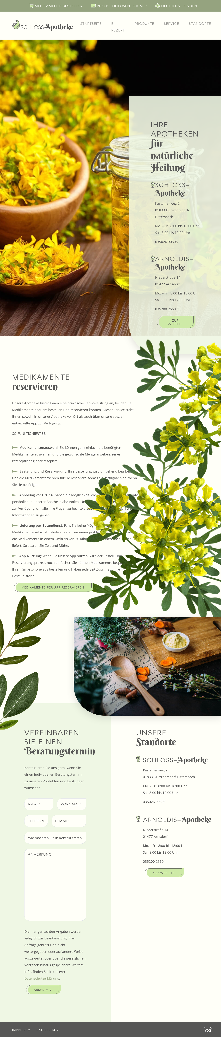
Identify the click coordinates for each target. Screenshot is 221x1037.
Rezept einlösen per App (116, 6)
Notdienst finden (173, 5)
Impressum (21, 1030)
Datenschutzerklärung (41, 978)
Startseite (91, 23)
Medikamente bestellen (53, 6)
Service (171, 23)
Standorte (200, 23)
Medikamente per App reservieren (52, 587)
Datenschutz (48, 1030)
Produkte (144, 23)
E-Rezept (118, 26)
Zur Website (175, 322)
